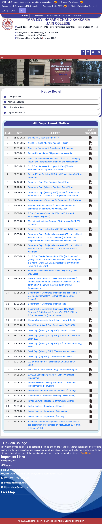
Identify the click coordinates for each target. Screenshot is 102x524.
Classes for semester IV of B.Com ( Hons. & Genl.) (51, 320)
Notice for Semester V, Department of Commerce (51, 148)
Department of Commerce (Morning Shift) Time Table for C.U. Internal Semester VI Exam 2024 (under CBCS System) (54, 296)
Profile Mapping (37, 16)
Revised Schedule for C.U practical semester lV (50, 153)
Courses (6, 465)
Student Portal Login (69, 2)
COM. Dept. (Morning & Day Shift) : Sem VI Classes (51, 330)
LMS (3, 11)
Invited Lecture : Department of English (46, 406)
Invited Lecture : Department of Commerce (47, 411)
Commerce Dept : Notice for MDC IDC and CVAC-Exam (53, 229)
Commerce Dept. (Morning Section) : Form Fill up (50, 187)
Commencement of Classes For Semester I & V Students (54, 200)
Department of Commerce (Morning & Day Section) (51, 396)
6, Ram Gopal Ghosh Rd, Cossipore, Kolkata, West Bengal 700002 (32, 474)
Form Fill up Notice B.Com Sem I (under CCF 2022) (51, 325)
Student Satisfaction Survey (83, 6)
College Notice (14, 96)
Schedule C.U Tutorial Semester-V (43, 138)
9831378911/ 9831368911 (15, 478)
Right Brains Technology (71, 521)
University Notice (15, 107)
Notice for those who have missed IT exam (48, 143)
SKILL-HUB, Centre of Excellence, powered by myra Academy (27, 2)
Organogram (8, 460)
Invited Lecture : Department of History (46, 416)
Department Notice (16, 112)
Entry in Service (53, 16)
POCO (12, 11)
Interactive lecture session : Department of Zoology (52, 390)
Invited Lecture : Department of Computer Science (51, 401)
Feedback (23, 16)
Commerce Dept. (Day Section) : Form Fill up (48, 182)
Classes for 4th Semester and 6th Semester (20, 6)
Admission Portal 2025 (52, 6)
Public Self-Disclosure (73, 16)
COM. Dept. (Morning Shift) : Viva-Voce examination (52, 351)
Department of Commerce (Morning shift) (47, 304)
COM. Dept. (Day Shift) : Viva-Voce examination (50, 356)
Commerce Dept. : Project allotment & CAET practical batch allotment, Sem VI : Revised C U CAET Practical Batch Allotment (55, 248)
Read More (86, 453)
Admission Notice (15, 102)
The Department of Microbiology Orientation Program (52, 369)
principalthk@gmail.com (13, 483)
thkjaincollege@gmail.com (14, 487)
